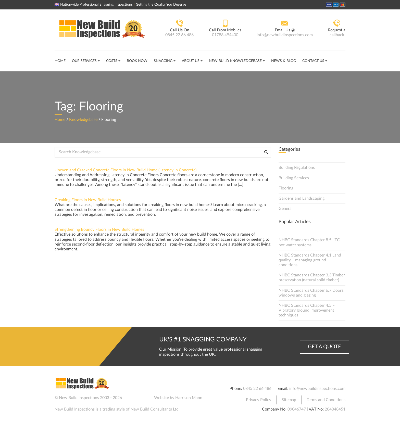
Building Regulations (297, 167)
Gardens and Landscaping (301, 198)
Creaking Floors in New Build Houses (88, 200)
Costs (111, 61)
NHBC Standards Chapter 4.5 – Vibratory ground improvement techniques (307, 310)
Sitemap (289, 400)
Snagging (163, 61)
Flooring (286, 188)
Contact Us (313, 61)
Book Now (137, 61)
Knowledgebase (83, 119)
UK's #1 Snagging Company (203, 340)
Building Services (294, 178)
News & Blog (283, 61)
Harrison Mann (188, 398)
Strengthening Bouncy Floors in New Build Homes (99, 229)
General (286, 209)
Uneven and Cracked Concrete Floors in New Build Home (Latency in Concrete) (125, 170)
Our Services (84, 61)
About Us (190, 61)
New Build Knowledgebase (235, 61)
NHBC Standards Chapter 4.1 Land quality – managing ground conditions (310, 260)
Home (60, 61)
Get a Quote (324, 346)
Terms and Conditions (326, 400)
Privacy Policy (258, 400)
